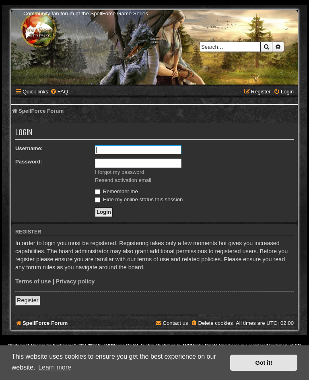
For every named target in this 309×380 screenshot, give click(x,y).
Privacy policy (75, 281)
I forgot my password (119, 172)
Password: (28, 162)
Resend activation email (123, 180)
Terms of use (33, 281)
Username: (29, 148)
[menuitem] (59, 91)
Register (28, 300)
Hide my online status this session (139, 199)
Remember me (116, 191)
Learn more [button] (54, 367)
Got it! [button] (263, 362)
